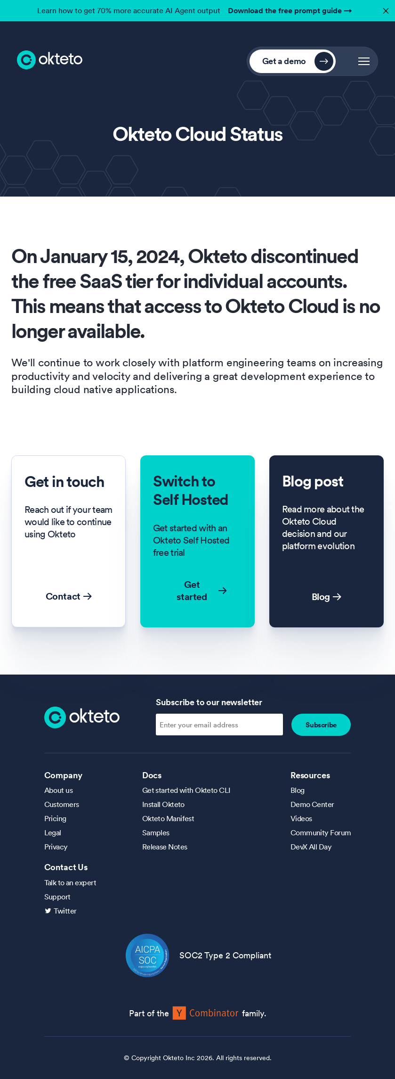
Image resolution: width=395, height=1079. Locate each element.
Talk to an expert (70, 882)
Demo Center (312, 804)
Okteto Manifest (168, 818)
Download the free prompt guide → (290, 10)
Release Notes (164, 846)
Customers (61, 804)
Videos (301, 818)
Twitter (65, 910)
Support (57, 896)
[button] (364, 61)
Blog (326, 597)
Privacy (56, 846)
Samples (155, 832)
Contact (69, 596)
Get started (202, 590)
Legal (52, 832)
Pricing (55, 818)
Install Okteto (163, 804)
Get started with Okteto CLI (186, 790)
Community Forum (320, 832)
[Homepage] (82, 716)
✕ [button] (385, 8)
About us (58, 790)
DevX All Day (310, 846)
